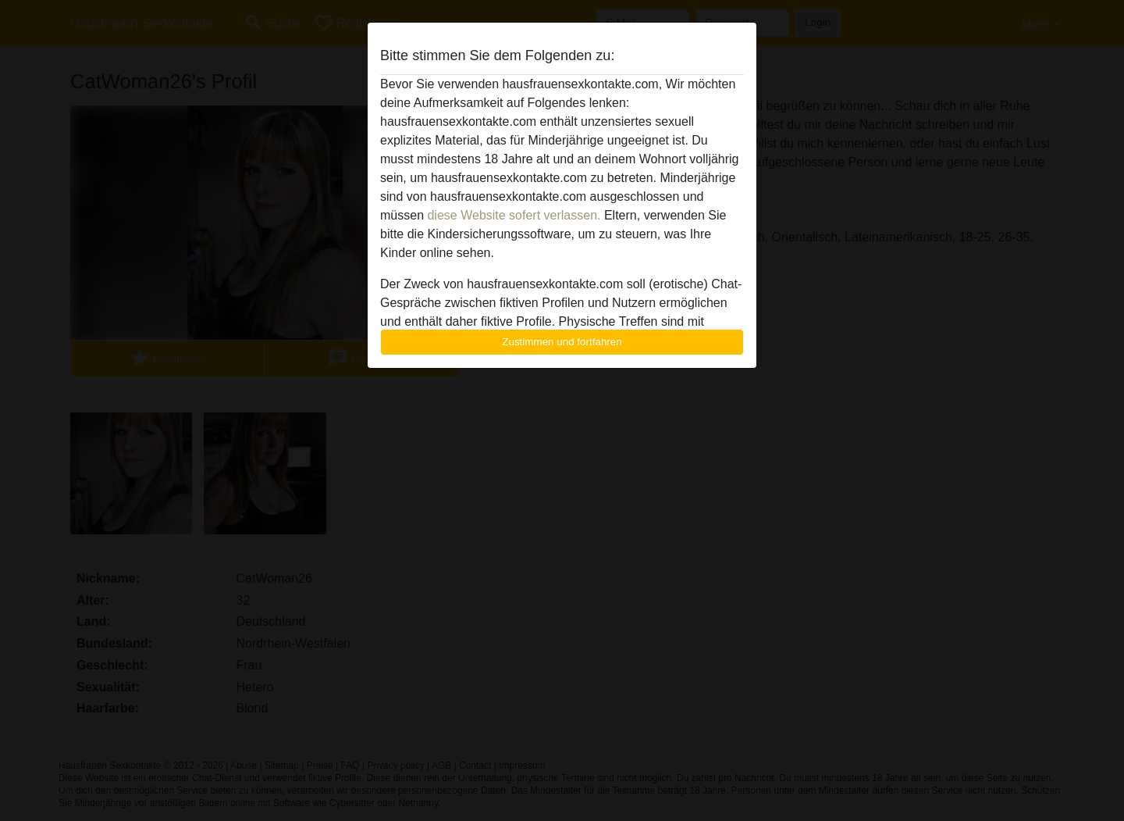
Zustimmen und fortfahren (562, 342)
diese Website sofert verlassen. (513, 215)
